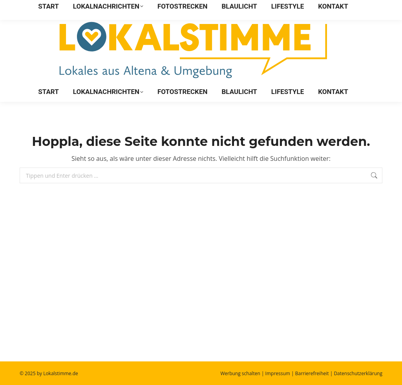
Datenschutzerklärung (358, 373)
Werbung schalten (240, 373)
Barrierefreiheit (312, 373)
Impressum (277, 373)
